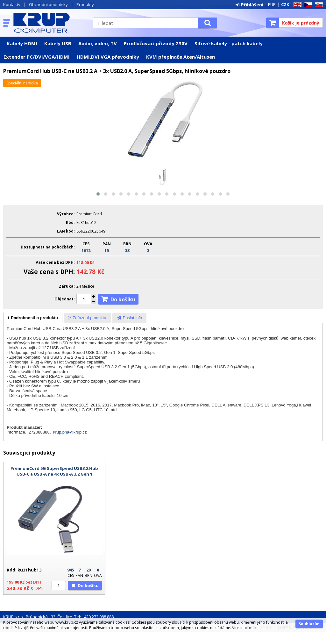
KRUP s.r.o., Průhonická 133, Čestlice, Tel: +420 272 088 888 (58, 617)
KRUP (50, 22)
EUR (272, 4)
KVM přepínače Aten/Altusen (180, 57)
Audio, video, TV (97, 43)
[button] (98, 194)
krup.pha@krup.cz (70, 432)
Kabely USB (57, 43)
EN (296, 5)
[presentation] (33, 318)
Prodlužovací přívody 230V (156, 43)
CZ (306, 5)
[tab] (32, 318)
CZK (285, 4)
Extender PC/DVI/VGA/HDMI (37, 57)
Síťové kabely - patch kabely (229, 43)
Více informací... (246, 627)
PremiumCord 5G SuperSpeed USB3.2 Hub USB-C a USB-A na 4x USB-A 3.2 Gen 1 (54, 471)
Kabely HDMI (22, 43)
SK (317, 5)
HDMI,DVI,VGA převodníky (108, 57)
